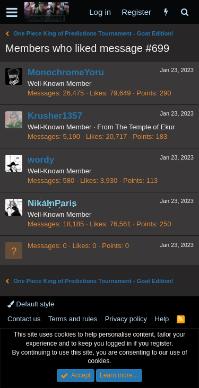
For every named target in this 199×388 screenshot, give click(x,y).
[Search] (184, 12)
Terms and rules (72, 319)
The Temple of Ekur (145, 127)
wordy (41, 160)
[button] (12, 12)
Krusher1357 (55, 116)
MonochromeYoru (66, 72)
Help (162, 319)
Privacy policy (126, 319)
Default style (30, 304)
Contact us (23, 319)
